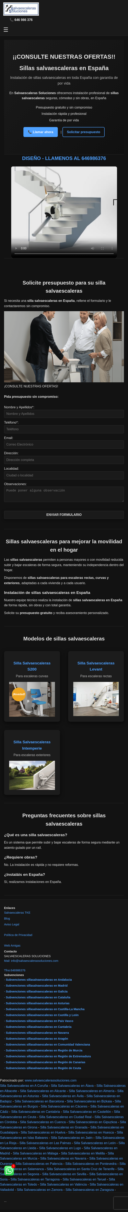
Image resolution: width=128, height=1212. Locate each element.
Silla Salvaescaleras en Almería (91, 1093)
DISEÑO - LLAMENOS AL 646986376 (64, 158)
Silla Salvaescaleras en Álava (72, 1088)
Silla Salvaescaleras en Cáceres (64, 1109)
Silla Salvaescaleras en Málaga (35, 1156)
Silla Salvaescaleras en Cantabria (35, 1114)
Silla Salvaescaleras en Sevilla (64, 1176)
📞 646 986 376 (21, 20)
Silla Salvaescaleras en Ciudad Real (65, 1119)
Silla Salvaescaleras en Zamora (39, 1192)
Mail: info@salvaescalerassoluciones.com (31, 963)
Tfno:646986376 (14, 972)
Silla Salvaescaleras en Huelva (43, 1135)
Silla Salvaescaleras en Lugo (60, 1150)
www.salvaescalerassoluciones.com (51, 1083)
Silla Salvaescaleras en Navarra (63, 1161)
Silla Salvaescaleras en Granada (63, 1130)
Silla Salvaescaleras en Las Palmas (45, 1145)
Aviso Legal (11, 926)
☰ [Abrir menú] (5, 30)
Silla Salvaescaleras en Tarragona (35, 1182)
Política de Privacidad (18, 937)
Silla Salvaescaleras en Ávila (63, 1098)
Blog (7, 921)
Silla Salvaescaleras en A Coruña (24, 1088)
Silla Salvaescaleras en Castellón (87, 1114)
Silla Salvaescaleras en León (95, 1145)
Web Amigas (12, 948)
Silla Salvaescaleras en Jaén (72, 1140)
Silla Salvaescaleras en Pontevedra (91, 1166)
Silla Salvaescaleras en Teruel (84, 1182)
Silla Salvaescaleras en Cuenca (43, 1124)
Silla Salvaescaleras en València (63, 1187)
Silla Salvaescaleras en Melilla (83, 1156)
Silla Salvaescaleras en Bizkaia (89, 1103)
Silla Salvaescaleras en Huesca (91, 1135)
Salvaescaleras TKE (17, 915)
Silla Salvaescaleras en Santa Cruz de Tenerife (80, 1171)
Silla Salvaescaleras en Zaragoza (90, 1192)
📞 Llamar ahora (40, 132)
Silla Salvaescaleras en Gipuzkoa (93, 1124)
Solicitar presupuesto (83, 132)
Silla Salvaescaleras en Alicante (43, 1093)
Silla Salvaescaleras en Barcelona (39, 1103)
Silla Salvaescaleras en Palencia (38, 1166)
